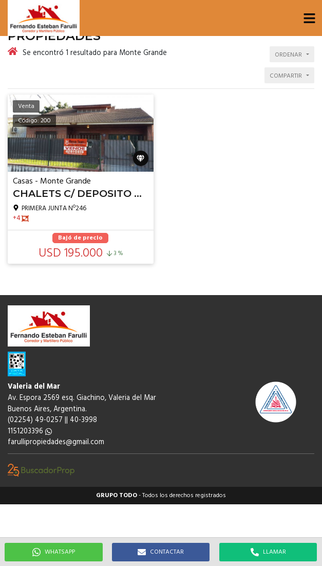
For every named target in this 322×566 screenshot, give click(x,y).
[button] (309, 18)
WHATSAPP (53, 552)
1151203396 (30, 431)
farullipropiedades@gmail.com (56, 442)
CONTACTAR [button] (161, 552)
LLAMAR (268, 552)
